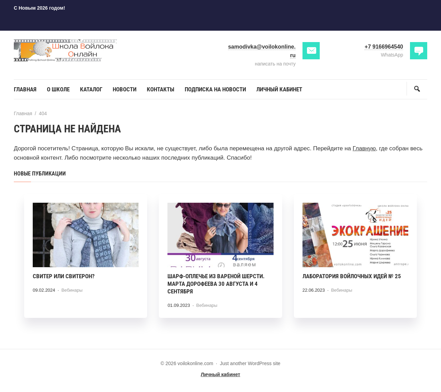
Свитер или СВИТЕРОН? (64, 276)
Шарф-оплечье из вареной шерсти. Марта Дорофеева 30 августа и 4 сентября (216, 284)
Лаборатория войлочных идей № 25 (351, 276)
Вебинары (71, 290)
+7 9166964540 (384, 47)
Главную (364, 148)
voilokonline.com (65, 50)
